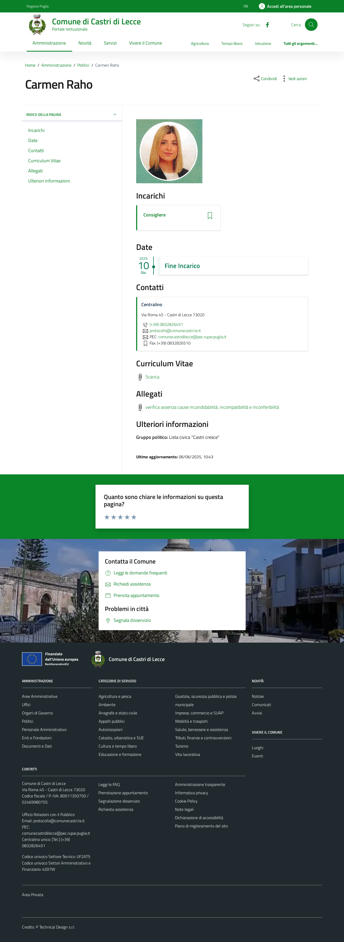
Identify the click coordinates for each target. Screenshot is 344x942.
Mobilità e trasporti (191, 721)
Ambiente (107, 704)
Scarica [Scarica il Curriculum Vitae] (152, 376)
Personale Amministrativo (44, 729)
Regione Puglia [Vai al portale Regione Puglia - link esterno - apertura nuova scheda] (38, 6)
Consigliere (154, 215)
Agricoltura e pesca (115, 696)
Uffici (26, 704)
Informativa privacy (191, 793)
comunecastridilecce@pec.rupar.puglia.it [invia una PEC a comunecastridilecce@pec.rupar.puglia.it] (192, 337)
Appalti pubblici (112, 721)
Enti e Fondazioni (37, 738)
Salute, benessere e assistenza (201, 729)
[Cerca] (311, 24)
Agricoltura (200, 43)
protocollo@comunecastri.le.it (59, 821)
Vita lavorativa (187, 754)
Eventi (257, 756)
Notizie (258, 696)
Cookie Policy (186, 801)
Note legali (184, 809)
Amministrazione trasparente (200, 784)
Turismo (181, 746)
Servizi (110, 42)
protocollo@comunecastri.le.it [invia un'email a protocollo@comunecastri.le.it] (171, 330)
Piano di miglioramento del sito (201, 826)
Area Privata (32, 894)
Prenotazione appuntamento (123, 793)
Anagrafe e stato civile (118, 713)
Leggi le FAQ (109, 784)
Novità (84, 42)
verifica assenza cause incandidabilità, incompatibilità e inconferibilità (212, 406)
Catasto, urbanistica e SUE (121, 738)
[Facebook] (265, 24)
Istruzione (263, 43)
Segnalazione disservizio (119, 801)
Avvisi (257, 713)
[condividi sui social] (265, 78)
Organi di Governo (37, 713)
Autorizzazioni (110, 729)
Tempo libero (232, 43)
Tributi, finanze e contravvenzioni (203, 738)
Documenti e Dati (37, 746)
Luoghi (257, 747)
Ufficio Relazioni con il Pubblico (48, 814)
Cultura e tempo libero (118, 746)
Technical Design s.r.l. (57, 927)
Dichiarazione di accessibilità (199, 817)
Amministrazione (49, 42)
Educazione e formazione (120, 754)
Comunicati (261, 704)
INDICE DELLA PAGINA (72, 114)
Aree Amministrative (39, 696)
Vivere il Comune (145, 42)
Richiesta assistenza (115, 809)
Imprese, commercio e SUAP (199, 713)
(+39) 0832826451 (162, 324)
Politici (27, 721)
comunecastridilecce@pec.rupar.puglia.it (56, 833)
